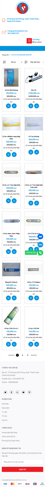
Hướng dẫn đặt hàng (9, 433)
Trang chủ (5, 55)
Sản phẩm (6, 408)
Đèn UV (33, 90)
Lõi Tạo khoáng (33, 136)
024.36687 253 (13, 33)
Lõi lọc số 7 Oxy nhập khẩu (11, 185)
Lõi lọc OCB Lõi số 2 (11, 328)
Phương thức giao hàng (10, 441)
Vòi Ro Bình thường (11, 90)
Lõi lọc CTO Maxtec (33, 282)
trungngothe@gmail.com (18, 31)
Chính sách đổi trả (8, 437)
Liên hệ (4, 420)
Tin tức (4, 416)
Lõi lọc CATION (33, 328)
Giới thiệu (5, 404)
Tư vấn (4, 412)
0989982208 (31, 253)
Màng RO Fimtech (11, 282)
